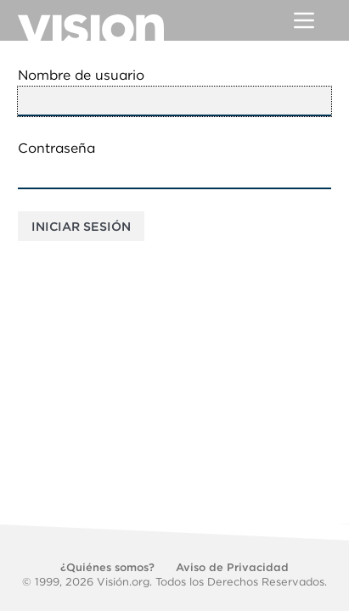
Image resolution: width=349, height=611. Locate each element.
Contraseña (56, 148)
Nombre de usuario (81, 75)
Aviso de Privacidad (232, 567)
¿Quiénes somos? (107, 567)
